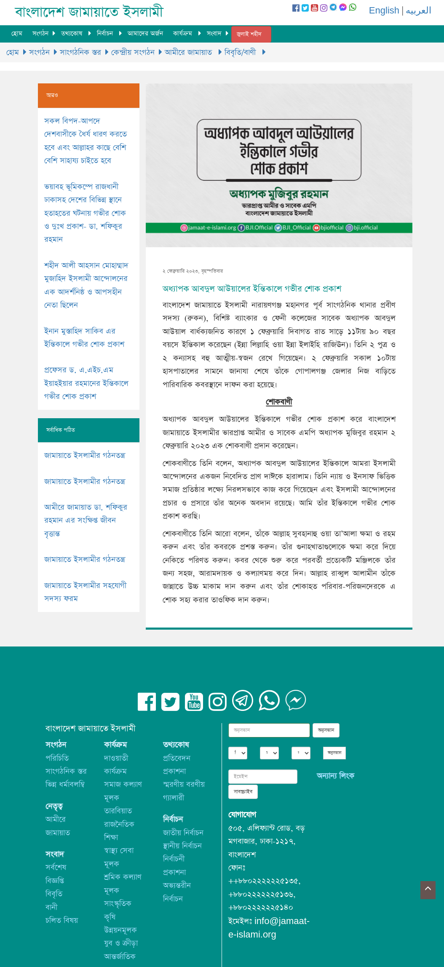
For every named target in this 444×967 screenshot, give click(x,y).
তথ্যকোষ (72, 33)
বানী (51, 907)
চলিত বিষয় (61, 920)
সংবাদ (214, 33)
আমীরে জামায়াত (189, 52)
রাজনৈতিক (119, 824)
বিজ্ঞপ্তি (54, 881)
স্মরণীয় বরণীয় (184, 784)
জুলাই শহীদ (249, 34)
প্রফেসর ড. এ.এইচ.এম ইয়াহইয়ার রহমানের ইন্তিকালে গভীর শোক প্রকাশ (86, 383)
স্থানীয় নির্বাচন (182, 846)
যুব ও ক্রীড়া (121, 943)
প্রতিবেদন (176, 758)
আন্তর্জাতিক (120, 956)
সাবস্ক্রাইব (243, 791)
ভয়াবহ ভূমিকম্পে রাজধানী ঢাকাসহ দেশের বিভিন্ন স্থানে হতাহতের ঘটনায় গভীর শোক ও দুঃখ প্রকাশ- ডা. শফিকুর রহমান (85, 213)
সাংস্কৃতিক (117, 903)
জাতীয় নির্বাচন (183, 833)
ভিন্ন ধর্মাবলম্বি (65, 784)
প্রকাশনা (174, 771)
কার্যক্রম (183, 33)
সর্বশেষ (55, 867)
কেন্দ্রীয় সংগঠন (133, 52)
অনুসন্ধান (326, 730)
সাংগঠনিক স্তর (80, 52)
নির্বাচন (106, 33)
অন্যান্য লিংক (335, 776)
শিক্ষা (111, 837)
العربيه (418, 10)
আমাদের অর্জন (145, 33)
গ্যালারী (173, 798)
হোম (16, 33)
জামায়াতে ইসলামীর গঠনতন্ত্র (84, 455)
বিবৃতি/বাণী (241, 52)
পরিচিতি (57, 758)
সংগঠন (40, 33)
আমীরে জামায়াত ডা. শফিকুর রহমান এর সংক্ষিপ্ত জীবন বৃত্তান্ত (85, 520)
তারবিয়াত (118, 811)
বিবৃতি (53, 894)
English (384, 10)
